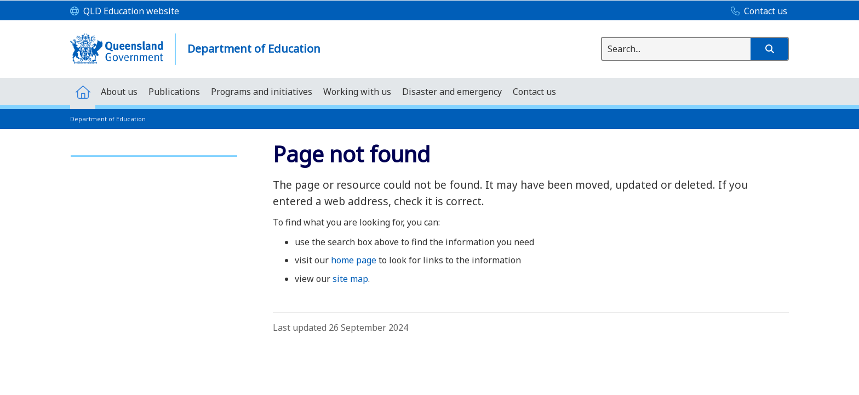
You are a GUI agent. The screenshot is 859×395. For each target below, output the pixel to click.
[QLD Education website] (124, 11)
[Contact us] (756, 11)
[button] (769, 49)
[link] (154, 151)
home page (353, 260)
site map (350, 279)
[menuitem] (82, 91)
